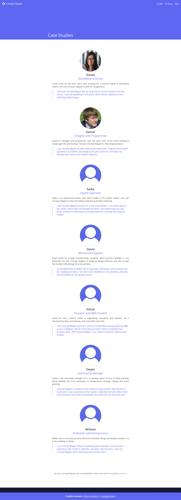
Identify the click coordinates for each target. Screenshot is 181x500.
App (177, 3)
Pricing (168, 3)
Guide (160, 3)
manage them (108, 496)
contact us (123, 473)
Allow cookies (90, 496)
